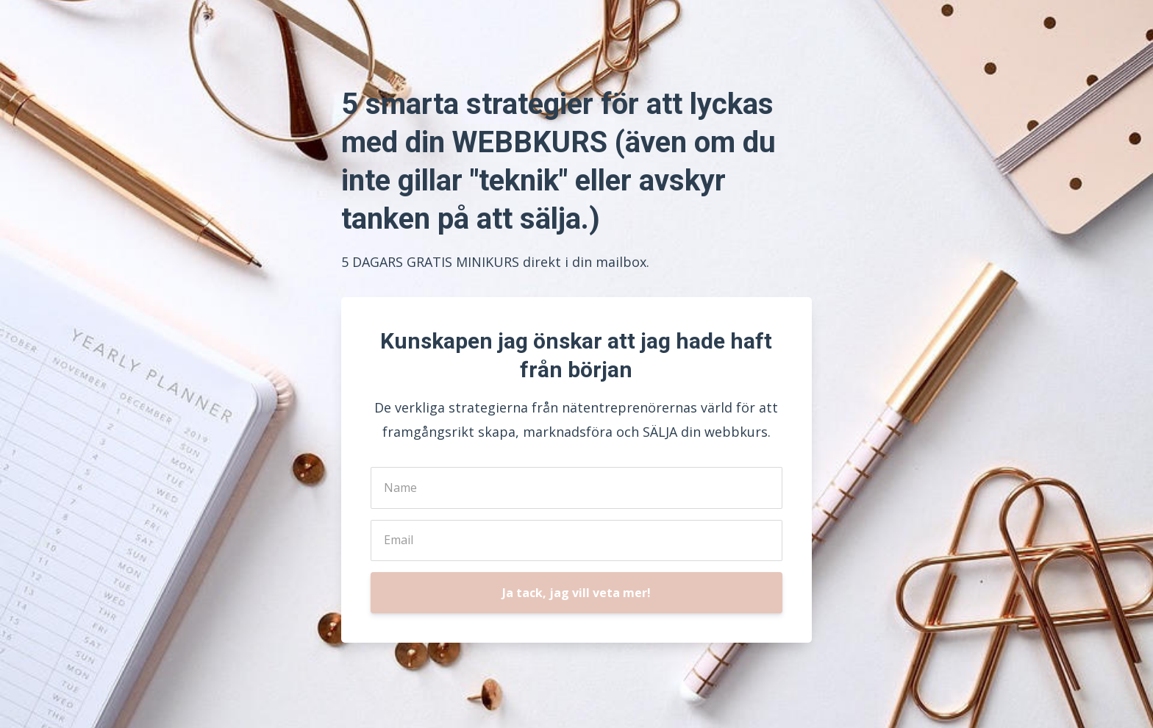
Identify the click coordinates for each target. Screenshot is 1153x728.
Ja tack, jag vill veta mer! (576, 593)
